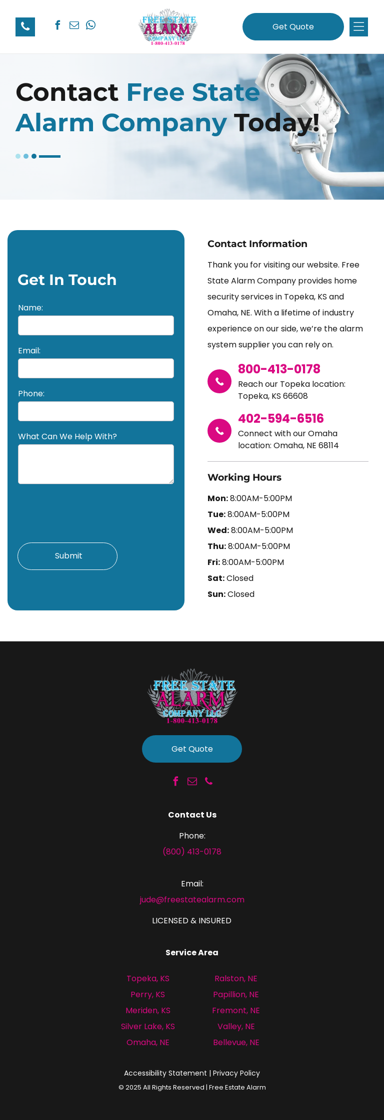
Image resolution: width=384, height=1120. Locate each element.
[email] (74, 26)
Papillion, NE (236, 994)
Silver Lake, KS (148, 1026)
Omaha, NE (148, 1042)
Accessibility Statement (165, 1073)
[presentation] (94, 512)
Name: (30, 307)
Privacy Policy (236, 1073)
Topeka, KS (148, 978)
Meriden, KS (148, 1010)
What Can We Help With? (67, 436)
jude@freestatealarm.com (192, 899)
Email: (29, 350)
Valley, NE (236, 1026)
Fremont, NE (236, 1010)
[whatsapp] (91, 26)
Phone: (31, 393)
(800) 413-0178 (192, 851)
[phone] (209, 783)
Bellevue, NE (236, 1042)
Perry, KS (147, 994)
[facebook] (57, 26)
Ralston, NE (236, 978)
